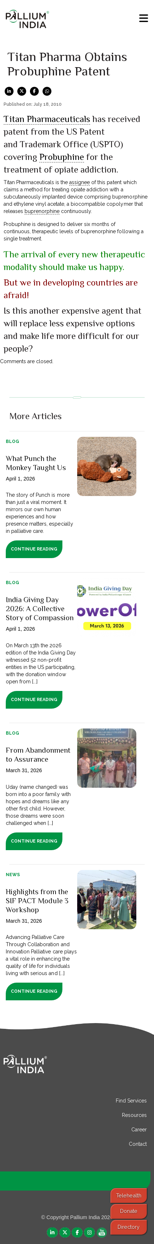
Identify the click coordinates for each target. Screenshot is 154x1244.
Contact (138, 1144)
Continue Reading (34, 549)
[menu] (143, 18)
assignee (79, 182)
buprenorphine (42, 211)
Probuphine (61, 157)
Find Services (131, 1101)
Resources (134, 1115)
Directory (129, 1227)
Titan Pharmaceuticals (47, 119)
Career (139, 1129)
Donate (128, 1211)
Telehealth (128, 1195)
